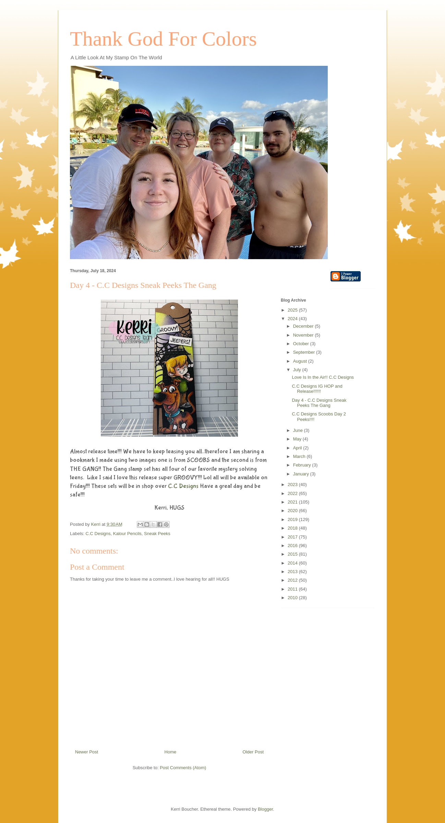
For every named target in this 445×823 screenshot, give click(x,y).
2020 (293, 510)
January (301, 473)
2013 (293, 571)
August (300, 361)
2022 (293, 493)
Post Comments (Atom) (183, 767)
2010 (293, 597)
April (298, 447)
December (304, 326)
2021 (293, 502)
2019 (293, 519)
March (300, 456)
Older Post (253, 751)
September (304, 352)
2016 (293, 545)
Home (171, 751)
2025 (293, 310)
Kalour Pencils (127, 533)
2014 (293, 563)
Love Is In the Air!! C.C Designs (323, 377)
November (304, 335)
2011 (293, 589)
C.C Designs (183, 486)
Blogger (265, 809)
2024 (293, 318)
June (298, 430)
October (301, 343)
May (298, 438)
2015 (293, 554)
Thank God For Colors (163, 38)
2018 (293, 528)
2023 (293, 484)
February (302, 465)
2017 (293, 537)
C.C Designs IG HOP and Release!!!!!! (317, 389)
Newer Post (86, 751)
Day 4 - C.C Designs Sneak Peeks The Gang (319, 403)
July (297, 369)
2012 (293, 580)
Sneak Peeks (157, 533)
